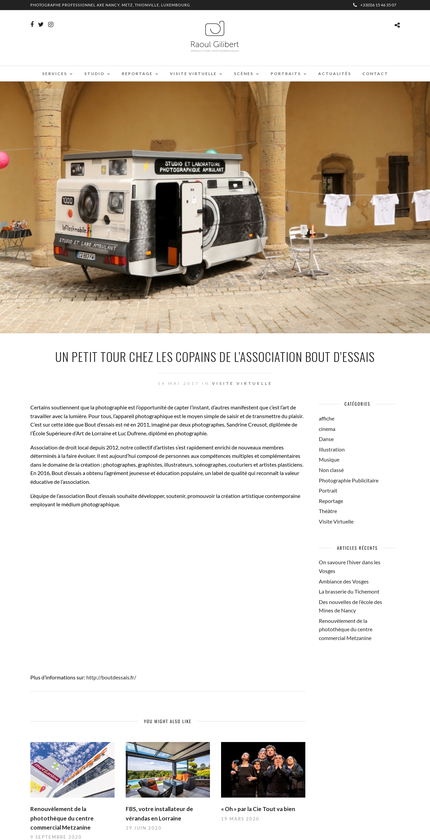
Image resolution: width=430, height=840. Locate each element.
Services (54, 73)
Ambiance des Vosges (344, 581)
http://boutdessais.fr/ (111, 677)
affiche (326, 418)
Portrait (328, 490)
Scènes (243, 73)
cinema (327, 429)
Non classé (331, 470)
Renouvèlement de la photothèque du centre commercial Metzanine (62, 818)
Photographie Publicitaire (348, 480)
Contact (375, 73)
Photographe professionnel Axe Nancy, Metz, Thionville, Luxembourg (110, 5)
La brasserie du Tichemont (349, 591)
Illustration (332, 449)
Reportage (137, 73)
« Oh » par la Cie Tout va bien (258, 808)
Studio (94, 73)
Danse (326, 439)
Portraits (286, 73)
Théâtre (328, 511)
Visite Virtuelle (242, 383)
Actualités (334, 73)
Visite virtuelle (193, 73)
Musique (329, 459)
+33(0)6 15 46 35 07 (374, 4)
